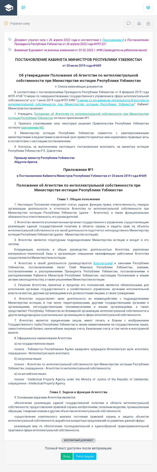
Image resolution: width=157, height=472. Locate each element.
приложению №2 (32, 127)
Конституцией (103, 263)
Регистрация (85, 456)
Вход (66, 456)
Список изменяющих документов (78, 86)
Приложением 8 (113, 40)
